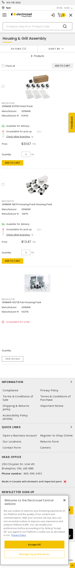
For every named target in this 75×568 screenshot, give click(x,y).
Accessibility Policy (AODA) (15, 417)
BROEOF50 (8, 103)
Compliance (10, 390)
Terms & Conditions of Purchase (55, 398)
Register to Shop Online (56, 435)
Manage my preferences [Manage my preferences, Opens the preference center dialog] (34, 554)
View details (12, 358)
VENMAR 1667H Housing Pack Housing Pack (27, 204)
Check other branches (18, 136)
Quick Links (37, 427)
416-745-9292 (13, 2)
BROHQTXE (8, 299)
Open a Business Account (20, 435)
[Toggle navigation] (4, 15)
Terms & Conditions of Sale (18, 398)
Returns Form (49, 441)
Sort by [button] (54, 48)
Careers (45, 447)
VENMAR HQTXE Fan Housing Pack (21, 302)
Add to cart (12, 162)
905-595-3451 (33, 473)
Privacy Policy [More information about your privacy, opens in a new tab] (18, 535)
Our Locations (12, 441)
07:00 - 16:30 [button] (63, 7)
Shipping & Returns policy (16, 407)
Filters (18, 48)
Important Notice (52, 405)
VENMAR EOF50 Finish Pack (17, 106)
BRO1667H (8, 201)
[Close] (64, 500)
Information (37, 382)
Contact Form (12, 447)
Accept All (34, 544)
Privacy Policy (49, 390)
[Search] (37, 26)
